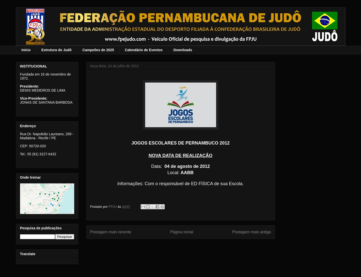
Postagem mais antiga (251, 232)
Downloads (182, 50)
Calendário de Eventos (144, 50)
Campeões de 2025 (98, 50)
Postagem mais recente (110, 232)
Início (26, 50)
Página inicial (181, 232)
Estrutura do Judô (56, 50)
